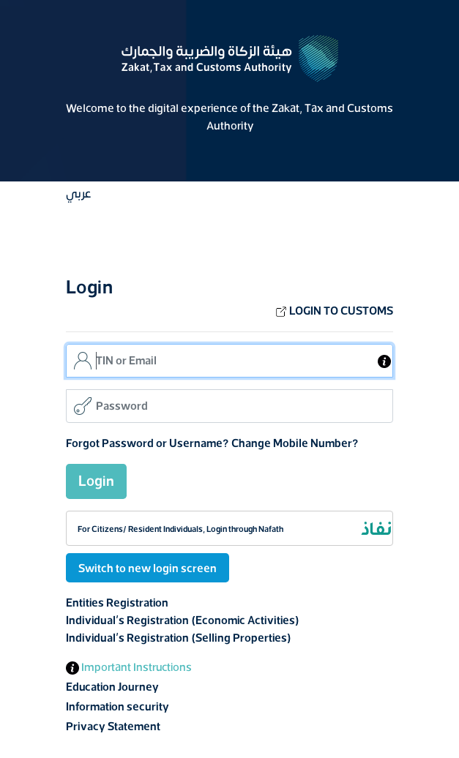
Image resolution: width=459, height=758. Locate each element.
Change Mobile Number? (295, 443)
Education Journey (112, 687)
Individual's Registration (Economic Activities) (182, 620)
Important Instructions (129, 667)
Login (96, 481)
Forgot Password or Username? (147, 443)
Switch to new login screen (147, 568)
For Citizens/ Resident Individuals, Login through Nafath (180, 529)
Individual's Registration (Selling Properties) (178, 638)
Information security (117, 707)
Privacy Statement (113, 726)
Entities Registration (117, 603)
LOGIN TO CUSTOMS (334, 310)
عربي (78, 193)
